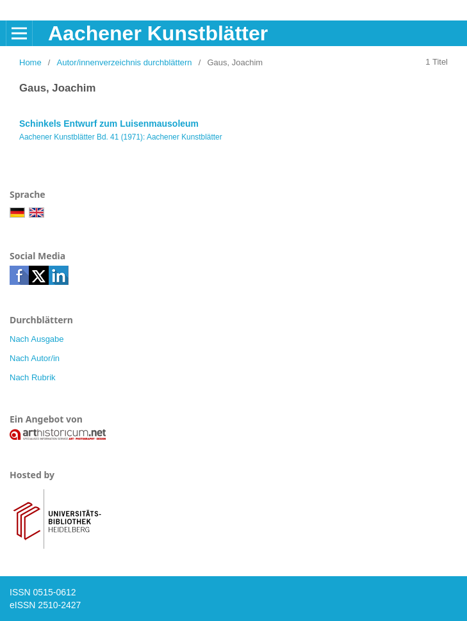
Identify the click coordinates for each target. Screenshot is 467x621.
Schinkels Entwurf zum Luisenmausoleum (109, 123)
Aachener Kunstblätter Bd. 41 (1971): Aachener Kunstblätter (120, 137)
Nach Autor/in (35, 358)
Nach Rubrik (33, 377)
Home (30, 62)
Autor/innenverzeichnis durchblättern (124, 62)
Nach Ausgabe (37, 339)
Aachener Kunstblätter (158, 33)
